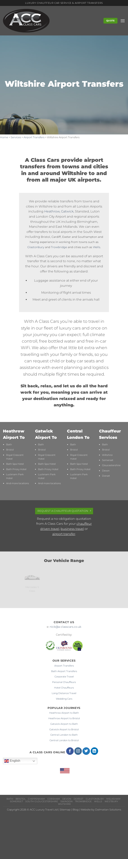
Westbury (111, 801)
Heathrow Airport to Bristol (64, 718)
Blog (75, 809)
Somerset (107, 460)
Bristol (10, 449)
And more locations (17, 483)
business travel (72, 529)
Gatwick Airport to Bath (64, 723)
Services (16, 137)
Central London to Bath (64, 734)
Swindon (66, 801)
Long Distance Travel (64, 693)
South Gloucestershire (41, 801)
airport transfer (63, 534)
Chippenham (36, 799)
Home (4, 137)
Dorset (106, 475)
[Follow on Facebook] (70, 751)
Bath (9, 444)
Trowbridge (59, 247)
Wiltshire (107, 454)
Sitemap (65, 809)
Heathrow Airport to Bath (64, 712)
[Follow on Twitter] (86, 751)
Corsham (53, 799)
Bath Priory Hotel (16, 469)
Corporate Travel (64, 676)
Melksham (113, 799)
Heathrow (52, 211)
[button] (122, 21)
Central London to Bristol (64, 740)
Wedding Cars (64, 698)
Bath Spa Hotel (15, 463)
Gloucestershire (111, 465)
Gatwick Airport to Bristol (64, 729)
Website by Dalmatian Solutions (100, 809)
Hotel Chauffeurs (64, 687)
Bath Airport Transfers (64, 671)
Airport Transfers (34, 137)
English (12, 761)
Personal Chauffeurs (64, 682)
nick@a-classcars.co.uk (65, 627)
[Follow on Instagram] (78, 751)
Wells (96, 247)
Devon (106, 470)
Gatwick (67, 211)
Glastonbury (35, 247)
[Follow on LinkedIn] (94, 751)
